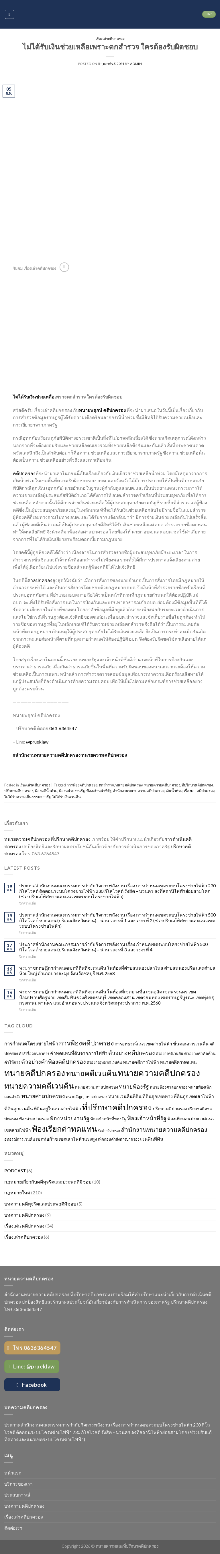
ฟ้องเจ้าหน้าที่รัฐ (98, 790)
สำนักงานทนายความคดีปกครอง (138, 790)
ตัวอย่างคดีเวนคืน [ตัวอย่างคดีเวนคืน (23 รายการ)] (169, 1053)
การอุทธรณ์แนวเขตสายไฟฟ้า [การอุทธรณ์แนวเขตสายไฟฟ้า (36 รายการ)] (143, 1043)
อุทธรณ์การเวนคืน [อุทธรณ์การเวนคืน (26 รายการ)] (19, 1139)
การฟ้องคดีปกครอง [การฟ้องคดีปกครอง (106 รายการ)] (86, 1043)
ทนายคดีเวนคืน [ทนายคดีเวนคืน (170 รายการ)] (91, 1073)
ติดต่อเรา (13, 1528)
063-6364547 (63, 728)
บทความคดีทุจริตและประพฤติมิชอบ (40, 1203)
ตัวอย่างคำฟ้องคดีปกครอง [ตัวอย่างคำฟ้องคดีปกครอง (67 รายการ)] (53, 1061)
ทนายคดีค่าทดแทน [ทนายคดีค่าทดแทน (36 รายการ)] (178, 1062)
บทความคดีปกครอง (24, 1215)
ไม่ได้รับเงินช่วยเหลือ (33, 396)
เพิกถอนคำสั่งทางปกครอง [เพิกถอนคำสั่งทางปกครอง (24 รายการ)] (118, 1139)
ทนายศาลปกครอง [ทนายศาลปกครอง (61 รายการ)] (43, 1096)
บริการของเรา (18, 1484)
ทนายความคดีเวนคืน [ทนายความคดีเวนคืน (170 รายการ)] (39, 1085)
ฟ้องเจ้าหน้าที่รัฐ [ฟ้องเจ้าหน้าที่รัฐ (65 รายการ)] (146, 1118)
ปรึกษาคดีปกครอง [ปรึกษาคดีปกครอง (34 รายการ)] (170, 1108)
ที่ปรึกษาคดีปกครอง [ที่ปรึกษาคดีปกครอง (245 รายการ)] (117, 1107)
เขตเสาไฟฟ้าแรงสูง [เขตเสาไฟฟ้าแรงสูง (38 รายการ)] (78, 1138)
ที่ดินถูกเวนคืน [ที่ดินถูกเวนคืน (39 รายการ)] (18, 1108)
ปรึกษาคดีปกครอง (18, 790)
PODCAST (15, 1170)
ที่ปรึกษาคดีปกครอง (197, 785)
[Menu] (9, 14)
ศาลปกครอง (40, 580)
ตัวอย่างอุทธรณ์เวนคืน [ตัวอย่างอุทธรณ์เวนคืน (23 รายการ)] (104, 1062)
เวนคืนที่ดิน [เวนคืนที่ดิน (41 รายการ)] (151, 1139)
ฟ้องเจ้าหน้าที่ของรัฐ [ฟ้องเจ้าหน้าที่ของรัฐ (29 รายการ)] (108, 1118)
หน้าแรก (12, 1472)
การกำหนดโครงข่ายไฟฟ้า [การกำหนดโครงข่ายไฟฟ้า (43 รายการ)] (31, 1044)
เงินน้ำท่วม (174, 790)
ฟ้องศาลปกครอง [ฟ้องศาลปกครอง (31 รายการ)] (34, 1118)
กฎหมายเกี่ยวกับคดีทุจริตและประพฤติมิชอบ (47, 1181)
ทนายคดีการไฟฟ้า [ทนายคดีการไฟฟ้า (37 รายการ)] (141, 1062)
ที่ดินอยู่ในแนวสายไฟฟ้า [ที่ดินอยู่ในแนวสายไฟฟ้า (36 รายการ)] (57, 1108)
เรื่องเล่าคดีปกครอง (110, 39)
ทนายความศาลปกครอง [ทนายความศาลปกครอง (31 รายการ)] (96, 1087)
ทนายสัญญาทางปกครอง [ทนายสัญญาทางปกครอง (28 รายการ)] (86, 1096)
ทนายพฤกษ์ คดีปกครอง (102, 410)
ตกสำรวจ (106, 785)
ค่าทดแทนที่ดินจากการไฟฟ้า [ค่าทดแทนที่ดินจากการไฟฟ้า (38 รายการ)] (78, 1053)
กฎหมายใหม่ (17, 1192)
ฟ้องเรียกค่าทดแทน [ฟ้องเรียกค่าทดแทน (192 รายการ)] (64, 1128)
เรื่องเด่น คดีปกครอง (24, 1225)
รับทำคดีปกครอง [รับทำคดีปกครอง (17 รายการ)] (109, 1130)
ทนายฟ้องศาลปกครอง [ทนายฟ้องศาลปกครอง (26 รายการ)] (168, 1087)
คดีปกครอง (24, 473)
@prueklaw (37, 741)
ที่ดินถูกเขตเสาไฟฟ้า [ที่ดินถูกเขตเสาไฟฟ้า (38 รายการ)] (194, 1096)
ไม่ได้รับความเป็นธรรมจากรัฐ (27, 796)
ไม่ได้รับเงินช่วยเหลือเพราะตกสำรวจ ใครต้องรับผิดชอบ (110, 46)
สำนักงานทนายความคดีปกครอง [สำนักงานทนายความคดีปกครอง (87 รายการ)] (164, 1129)
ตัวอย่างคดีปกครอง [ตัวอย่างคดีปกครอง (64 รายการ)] (131, 1052)
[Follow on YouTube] (64, 267)
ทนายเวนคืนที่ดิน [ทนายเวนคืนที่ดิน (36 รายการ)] (125, 1096)
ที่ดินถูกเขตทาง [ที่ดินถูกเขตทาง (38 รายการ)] (157, 1096)
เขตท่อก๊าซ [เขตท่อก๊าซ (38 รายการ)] (47, 1138)
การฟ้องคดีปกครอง (81, 785)
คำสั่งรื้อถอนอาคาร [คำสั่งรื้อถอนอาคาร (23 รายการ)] (34, 1053)
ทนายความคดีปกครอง (104, 755)
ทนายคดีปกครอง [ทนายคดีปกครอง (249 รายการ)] (34, 1073)
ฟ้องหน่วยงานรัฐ (72, 790)
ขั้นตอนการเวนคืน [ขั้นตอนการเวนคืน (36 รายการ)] (191, 1043)
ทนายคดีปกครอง (129, 785)
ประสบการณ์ (17, 1494)
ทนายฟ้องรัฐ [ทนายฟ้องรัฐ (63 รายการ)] (134, 1086)
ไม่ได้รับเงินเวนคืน (66, 796)
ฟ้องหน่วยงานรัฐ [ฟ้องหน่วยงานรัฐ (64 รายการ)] (69, 1118)
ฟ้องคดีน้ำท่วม (46, 790)
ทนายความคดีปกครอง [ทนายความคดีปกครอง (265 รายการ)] (159, 1073)
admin (136, 63)
